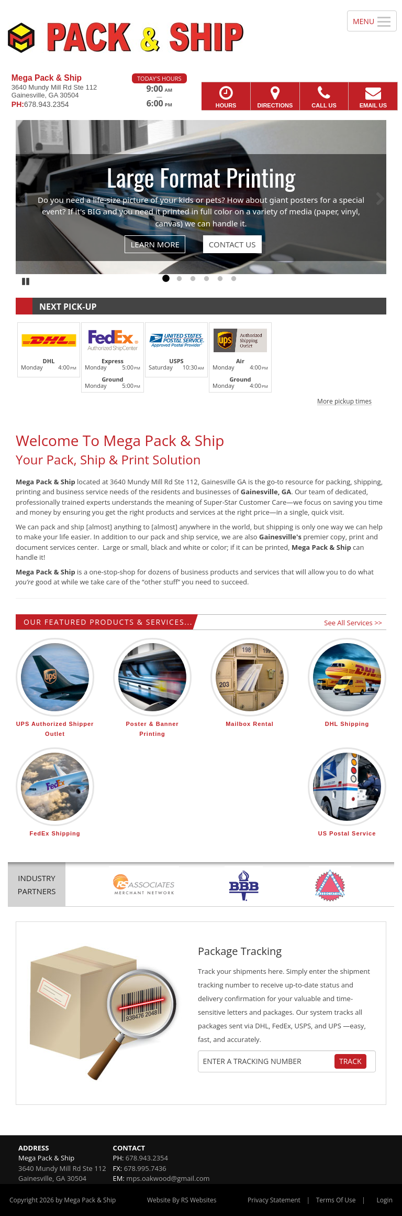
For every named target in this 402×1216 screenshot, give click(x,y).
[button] (201, 362)
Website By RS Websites (182, 1200)
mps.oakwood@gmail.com (167, 1178)
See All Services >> (353, 622)
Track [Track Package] (350, 1061)
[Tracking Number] (268, 1061)
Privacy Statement (274, 1200)
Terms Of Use (336, 1200)
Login (385, 1200)
